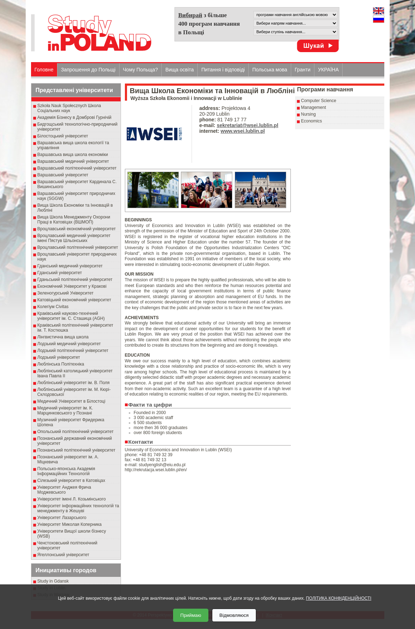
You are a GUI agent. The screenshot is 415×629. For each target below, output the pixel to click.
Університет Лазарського (62, 517)
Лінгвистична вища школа (63, 336)
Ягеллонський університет (63, 554)
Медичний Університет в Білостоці (71, 401)
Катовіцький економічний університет (74, 299)
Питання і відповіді (223, 69)
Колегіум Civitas (53, 306)
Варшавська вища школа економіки (72, 154)
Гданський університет (59, 272)
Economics (311, 121)
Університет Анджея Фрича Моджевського (64, 490)
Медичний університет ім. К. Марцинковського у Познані (65, 411)
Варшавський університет (62, 174)
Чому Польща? (140, 69)
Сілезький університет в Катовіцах (71, 480)
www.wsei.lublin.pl (243, 131)
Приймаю (190, 615)
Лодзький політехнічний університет (72, 350)
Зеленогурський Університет (65, 293)
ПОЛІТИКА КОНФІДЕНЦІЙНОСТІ (338, 598)
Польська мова (269, 69)
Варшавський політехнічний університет (77, 168)
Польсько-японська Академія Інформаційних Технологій (66, 471)
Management (313, 107)
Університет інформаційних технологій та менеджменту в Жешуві (78, 508)
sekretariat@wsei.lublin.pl (247, 125)
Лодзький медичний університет (69, 343)
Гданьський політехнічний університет (74, 279)
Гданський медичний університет (70, 265)
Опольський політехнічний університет (75, 431)
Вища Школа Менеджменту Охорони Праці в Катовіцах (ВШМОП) (73, 220)
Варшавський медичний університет (73, 161)
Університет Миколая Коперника (69, 524)
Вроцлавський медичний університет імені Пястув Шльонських (74, 238)
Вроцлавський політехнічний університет (77, 247)
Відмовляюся (234, 615)
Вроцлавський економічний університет (76, 228)
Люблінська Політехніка (60, 364)
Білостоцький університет (62, 136)
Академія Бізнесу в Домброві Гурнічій (74, 117)
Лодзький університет (58, 357)
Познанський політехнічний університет (76, 450)
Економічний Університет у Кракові (72, 286)
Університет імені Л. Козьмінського (71, 499)
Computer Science (318, 100)
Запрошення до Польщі (88, 69)
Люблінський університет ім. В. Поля (73, 382)
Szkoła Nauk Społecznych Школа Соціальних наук (69, 108)
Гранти (302, 69)
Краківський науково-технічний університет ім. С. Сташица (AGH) (71, 316)
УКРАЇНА (328, 69)
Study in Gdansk (53, 581)
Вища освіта (179, 69)
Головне (44, 69)
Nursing (308, 114)
